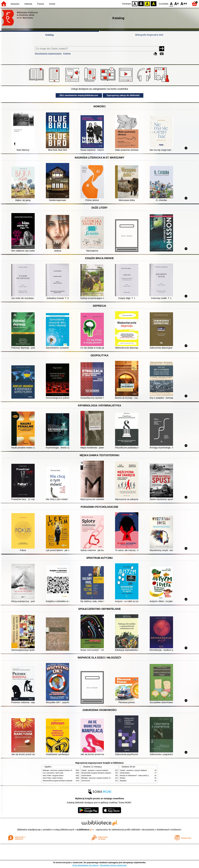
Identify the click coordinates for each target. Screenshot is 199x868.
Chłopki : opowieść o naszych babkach (94, 770)
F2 (183, 3)
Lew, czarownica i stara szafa (53, 773)
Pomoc (40, 4)
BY (153, 3)
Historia (28, 4)
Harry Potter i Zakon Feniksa (53, 778)
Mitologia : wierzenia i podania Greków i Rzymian (60, 770)
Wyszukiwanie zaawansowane (48, 53)
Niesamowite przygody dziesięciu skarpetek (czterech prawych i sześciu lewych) (70, 781)
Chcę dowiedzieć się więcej (85, 865)
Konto (52, 4)
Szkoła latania (86, 775)
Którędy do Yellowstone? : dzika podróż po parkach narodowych (142, 775)
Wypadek (123, 781)
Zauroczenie (85, 781)
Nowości (15, 4)
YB (147, 3)
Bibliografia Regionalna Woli (149, 35)
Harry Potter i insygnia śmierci (53, 775)
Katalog (49, 35)
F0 (171, 3)
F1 (176, 3)
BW (141, 3)
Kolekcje (67, 53)
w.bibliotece (84, 829)
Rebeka (122, 778)
